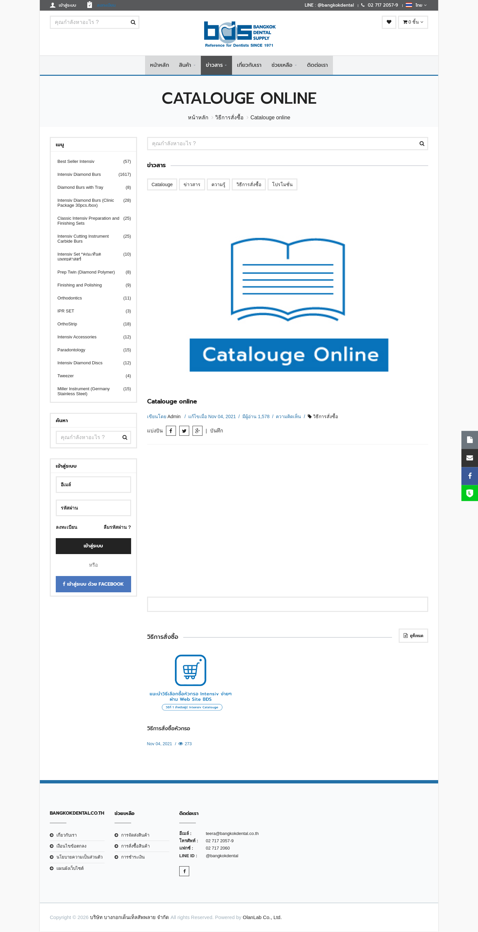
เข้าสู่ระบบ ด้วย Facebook (93, 584)
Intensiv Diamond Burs (90, 175)
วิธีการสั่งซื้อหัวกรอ (168, 729)
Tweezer (90, 376)
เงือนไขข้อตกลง (71, 846)
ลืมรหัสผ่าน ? (117, 527)
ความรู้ (218, 185)
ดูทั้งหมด (413, 636)
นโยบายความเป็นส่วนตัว (79, 857)
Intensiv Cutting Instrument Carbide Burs (90, 239)
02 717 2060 (218, 848)
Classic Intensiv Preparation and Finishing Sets (90, 221)
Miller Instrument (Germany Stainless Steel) (90, 392)
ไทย (416, 5)
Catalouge (162, 185)
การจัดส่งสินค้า (135, 835)
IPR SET (90, 311)
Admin (174, 416)
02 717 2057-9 (220, 841)
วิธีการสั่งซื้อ (229, 118)
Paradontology (90, 350)
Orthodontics (90, 298)
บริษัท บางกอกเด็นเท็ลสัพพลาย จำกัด (129, 918)
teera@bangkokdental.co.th (232, 833)
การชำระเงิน (133, 857)
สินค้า (185, 65)
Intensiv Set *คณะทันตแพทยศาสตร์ (90, 257)
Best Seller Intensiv (90, 162)
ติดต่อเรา (317, 65)
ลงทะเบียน (66, 527)
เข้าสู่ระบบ (93, 546)
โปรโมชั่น (282, 185)
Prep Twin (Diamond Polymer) (90, 272)
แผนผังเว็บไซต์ (70, 868)
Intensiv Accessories (90, 337)
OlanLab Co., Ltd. (262, 918)
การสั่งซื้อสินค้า (135, 846)
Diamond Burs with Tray (90, 187)
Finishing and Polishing (90, 285)
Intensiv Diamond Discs (90, 363)
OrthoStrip (90, 324)
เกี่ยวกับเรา (249, 65)
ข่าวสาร (214, 65)
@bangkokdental (222, 856)
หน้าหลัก (159, 65)
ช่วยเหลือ (282, 65)
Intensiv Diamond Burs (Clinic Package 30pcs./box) (90, 203)
